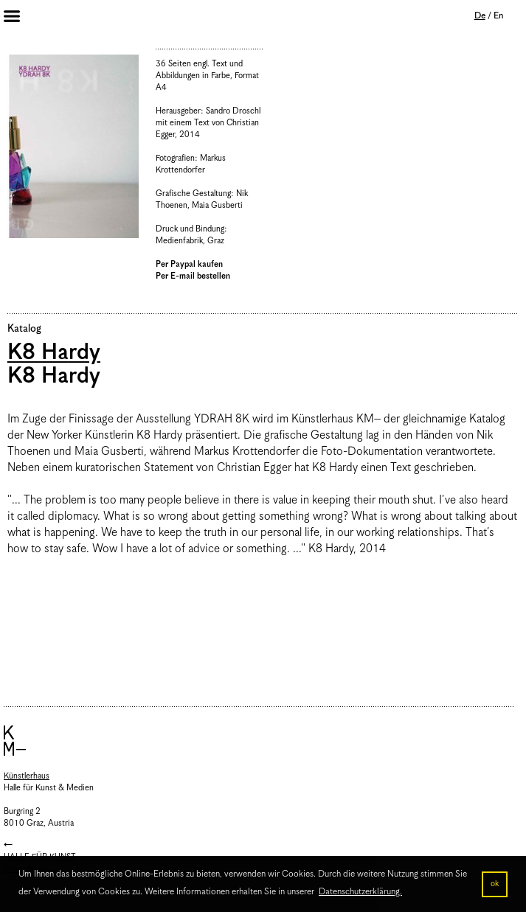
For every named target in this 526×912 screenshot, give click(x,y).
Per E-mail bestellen (193, 276)
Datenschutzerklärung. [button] (360, 891)
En (498, 15)
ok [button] (495, 884)
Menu (22, 17)
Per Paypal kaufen (189, 264)
